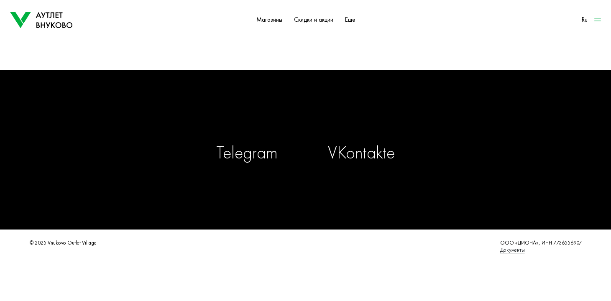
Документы (512, 249)
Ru (585, 19)
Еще (350, 19)
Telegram (247, 152)
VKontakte (361, 152)
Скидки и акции (313, 19)
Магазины (269, 19)
